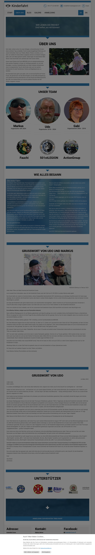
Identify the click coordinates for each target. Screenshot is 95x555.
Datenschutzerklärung (46, 548)
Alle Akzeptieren (46, 552)
